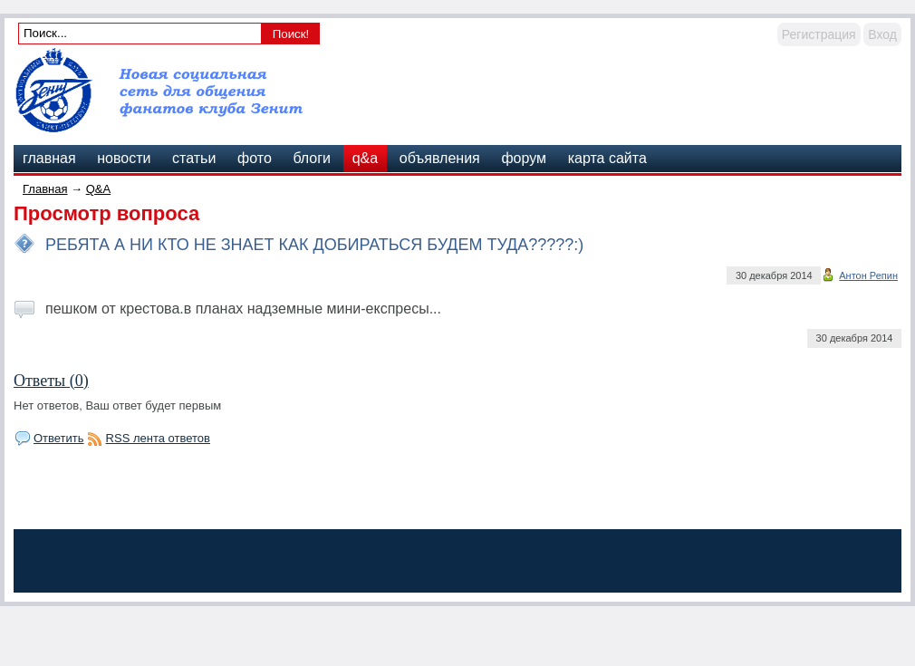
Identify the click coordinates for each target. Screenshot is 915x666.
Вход (882, 34)
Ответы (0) (51, 381)
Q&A (98, 189)
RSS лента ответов (158, 438)
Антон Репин (868, 275)
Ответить (59, 438)
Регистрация (819, 34)
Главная (45, 189)
